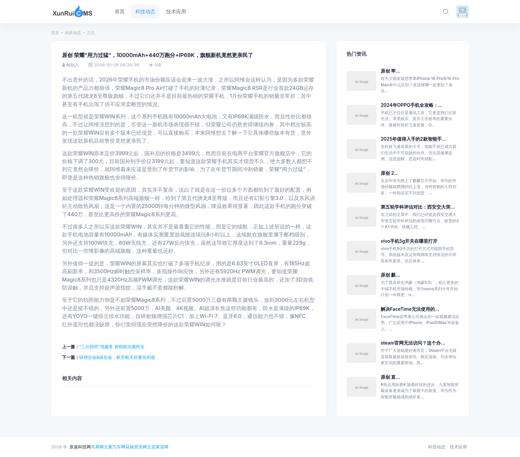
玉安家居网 (157, 446)
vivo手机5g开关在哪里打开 (409, 241)
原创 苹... (390, 71)
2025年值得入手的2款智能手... (413, 139)
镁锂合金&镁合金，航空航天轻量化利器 (117, 357)
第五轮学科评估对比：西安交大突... (418, 207)
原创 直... (390, 377)
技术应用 (458, 446)
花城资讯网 (136, 446)
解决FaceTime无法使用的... (410, 309)
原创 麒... (390, 275)
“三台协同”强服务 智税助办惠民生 (112, 346)
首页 (55, 32)
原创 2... (390, 173)
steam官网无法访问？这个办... (413, 343)
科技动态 (73, 32)
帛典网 (97, 446)
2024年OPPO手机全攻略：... (412, 105)
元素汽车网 (114, 446)
